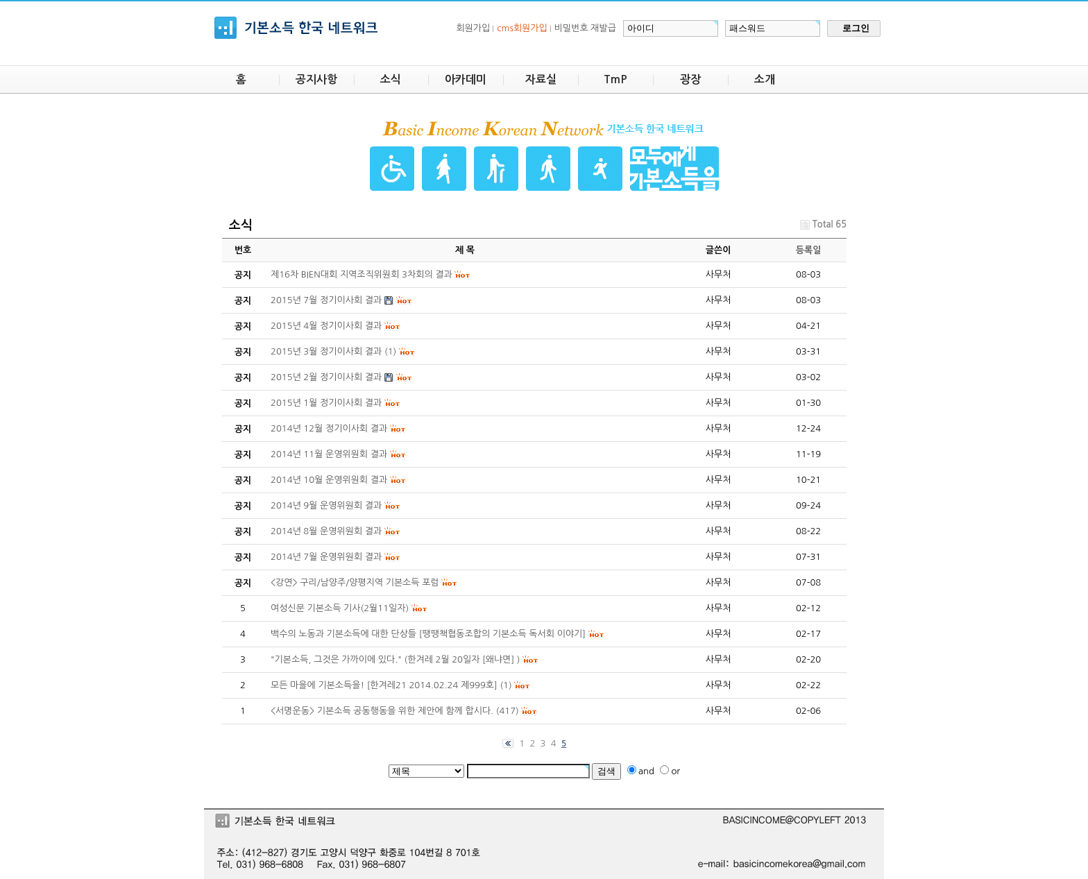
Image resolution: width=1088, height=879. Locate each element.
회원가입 (473, 28)
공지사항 (316, 79)
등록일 (809, 250)
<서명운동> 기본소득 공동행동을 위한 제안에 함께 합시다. (382, 710)
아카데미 (465, 79)
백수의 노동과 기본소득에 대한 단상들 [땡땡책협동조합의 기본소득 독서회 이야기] (428, 633)
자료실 (540, 79)
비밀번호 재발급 (585, 28)
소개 (764, 79)
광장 (690, 79)
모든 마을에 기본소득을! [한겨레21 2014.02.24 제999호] (384, 685)
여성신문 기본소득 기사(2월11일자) (340, 608)
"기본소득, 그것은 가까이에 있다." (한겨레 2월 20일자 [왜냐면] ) (395, 659)
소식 (390, 79)
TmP (615, 79)
